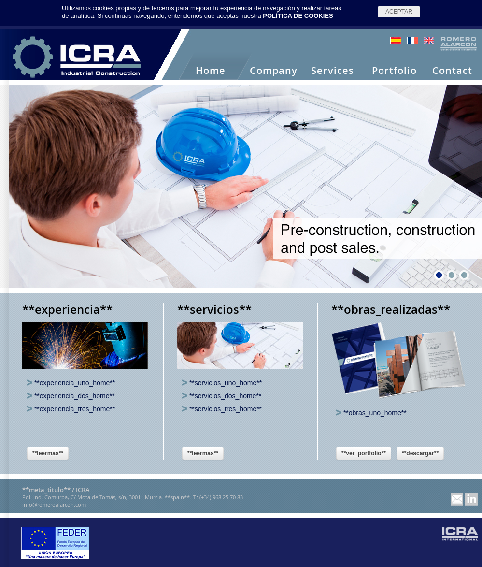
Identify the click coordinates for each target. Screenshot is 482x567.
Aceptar (398, 11)
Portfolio (394, 71)
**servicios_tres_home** (222, 409)
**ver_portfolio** (363, 453)
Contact (452, 71)
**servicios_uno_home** (222, 383)
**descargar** (420, 453)
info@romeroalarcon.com (54, 504)
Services (332, 71)
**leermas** (47, 453)
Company (274, 71)
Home (211, 71)
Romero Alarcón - (77, 57)
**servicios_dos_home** (221, 396)
